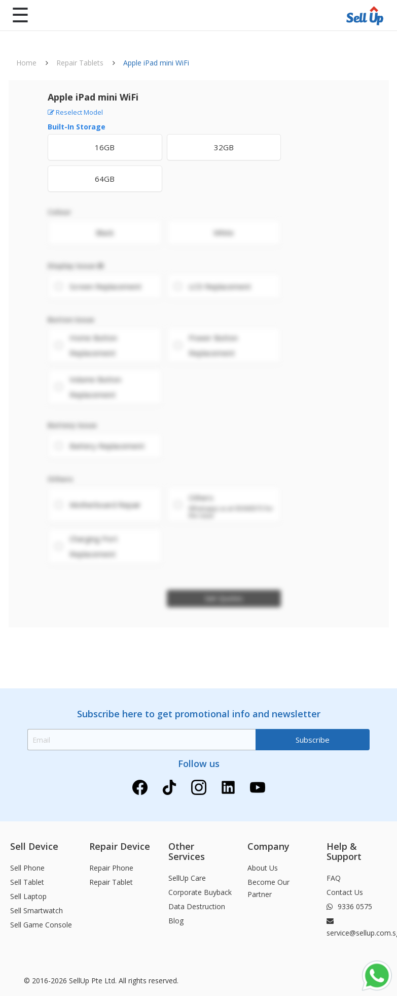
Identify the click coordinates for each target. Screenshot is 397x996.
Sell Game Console (41, 924)
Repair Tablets (79, 63)
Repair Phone (111, 868)
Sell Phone (27, 868)
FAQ (334, 878)
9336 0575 (349, 906)
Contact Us (345, 892)
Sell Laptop (28, 896)
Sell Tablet (27, 882)
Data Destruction (196, 906)
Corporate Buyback (200, 892)
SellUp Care (187, 878)
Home (26, 63)
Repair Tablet (111, 882)
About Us (262, 868)
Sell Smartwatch (36, 910)
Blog (176, 920)
